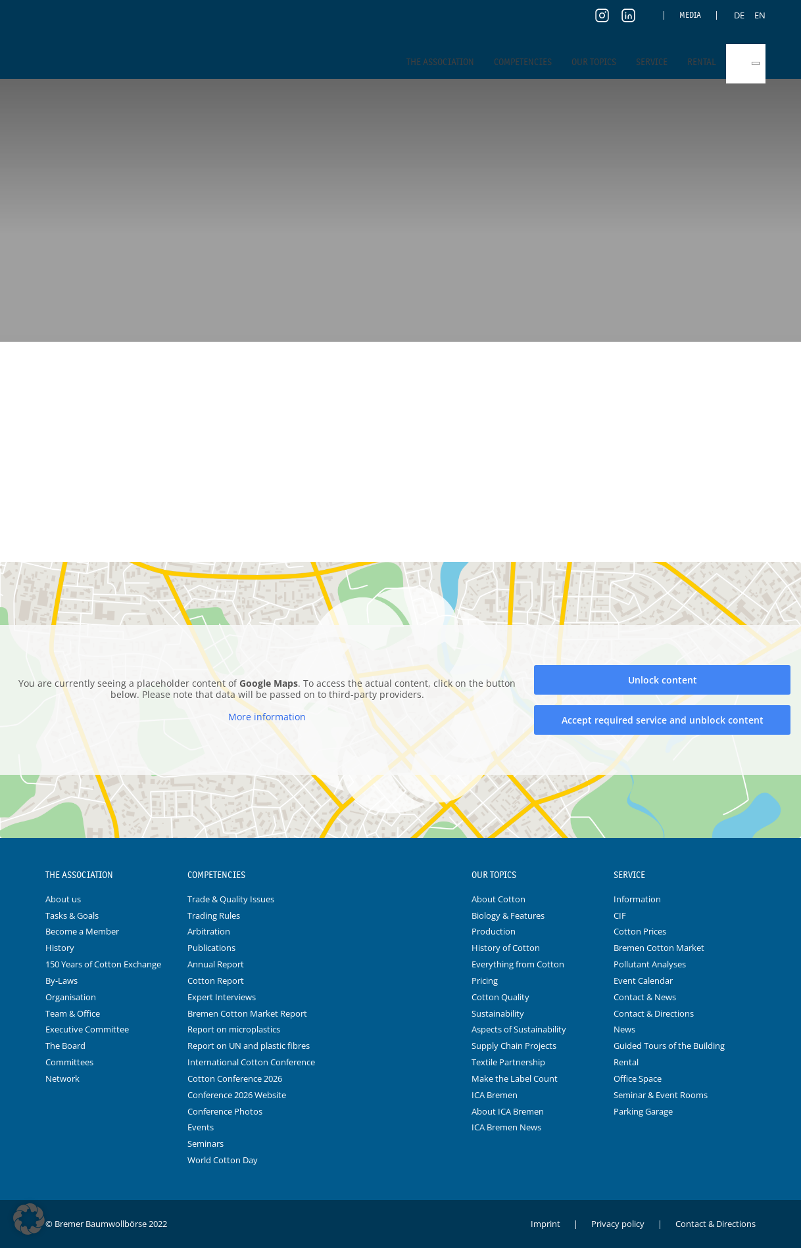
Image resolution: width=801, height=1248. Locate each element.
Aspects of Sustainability (519, 1029)
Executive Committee (87, 1029)
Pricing (485, 980)
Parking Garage (643, 1111)
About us (63, 899)
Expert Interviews (221, 997)
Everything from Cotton (518, 964)
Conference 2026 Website (236, 1095)
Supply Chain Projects (514, 1046)
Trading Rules (213, 915)
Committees (69, 1062)
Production (494, 931)
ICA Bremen (495, 1095)
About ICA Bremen (508, 1111)
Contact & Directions (654, 1013)
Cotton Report (215, 980)
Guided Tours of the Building (669, 1046)
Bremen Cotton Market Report (247, 1013)
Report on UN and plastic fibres (248, 1046)
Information (637, 899)
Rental (701, 62)
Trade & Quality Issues (230, 899)
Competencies (523, 62)
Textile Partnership (508, 1062)
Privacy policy (617, 1224)
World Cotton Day (222, 1160)
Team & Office (72, 1013)
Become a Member (82, 931)
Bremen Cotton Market (659, 948)
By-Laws (61, 980)
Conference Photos (224, 1111)
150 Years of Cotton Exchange (103, 964)
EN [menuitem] (759, 15)
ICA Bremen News (506, 1127)
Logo (400, 875)
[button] (29, 1219)
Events (200, 1127)
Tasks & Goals (72, 915)
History (59, 948)
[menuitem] (739, 15)
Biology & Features (508, 915)
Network (62, 1078)
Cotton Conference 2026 (234, 1078)
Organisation (70, 997)
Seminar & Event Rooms (661, 1095)
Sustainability (498, 1013)
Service (652, 62)
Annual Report (215, 964)
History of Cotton (506, 948)
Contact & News (645, 997)
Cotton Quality (500, 997)
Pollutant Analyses (650, 964)
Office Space (638, 1078)
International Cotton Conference (251, 1062)
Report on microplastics (233, 1029)
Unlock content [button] (662, 680)
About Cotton (498, 899)
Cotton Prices (640, 931)
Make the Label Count (515, 1078)
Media (690, 15)
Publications (211, 948)
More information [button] (267, 717)
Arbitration (208, 931)
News (624, 1029)
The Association (440, 62)
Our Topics (593, 62)
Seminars (205, 1143)
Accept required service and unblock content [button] (663, 720)
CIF (620, 915)
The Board (65, 1046)
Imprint (545, 1224)
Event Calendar (643, 980)
